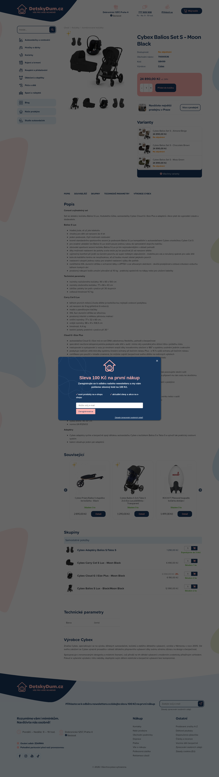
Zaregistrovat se (85, 411)
